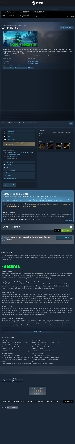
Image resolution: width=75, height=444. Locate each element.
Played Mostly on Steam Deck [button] (60, 411)
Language (29, 405)
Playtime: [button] (46, 411)
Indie (5, 69)
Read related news (9, 174)
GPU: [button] (23, 414)
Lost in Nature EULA (9, 146)
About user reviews (6, 382)
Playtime (49, 405)
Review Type (6, 405)
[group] (37, 412)
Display (58, 405)
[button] (19, 145)
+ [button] (32, 69)
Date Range (39, 405)
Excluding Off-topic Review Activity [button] (31, 411)
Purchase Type (18, 405)
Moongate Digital (33, 62)
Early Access (11, 69)
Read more (68, 221)
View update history (9, 171)
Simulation (17, 69)
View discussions (8, 176)
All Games (4, 26)
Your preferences (17, 382)
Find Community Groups (10, 179)
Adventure (24, 69)
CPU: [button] (16, 414)
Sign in (3, 124)
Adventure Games (13, 26)
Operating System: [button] (7, 414)
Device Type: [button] (32, 414)
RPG (29, 69)
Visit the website (9, 163)
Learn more (59, 201)
